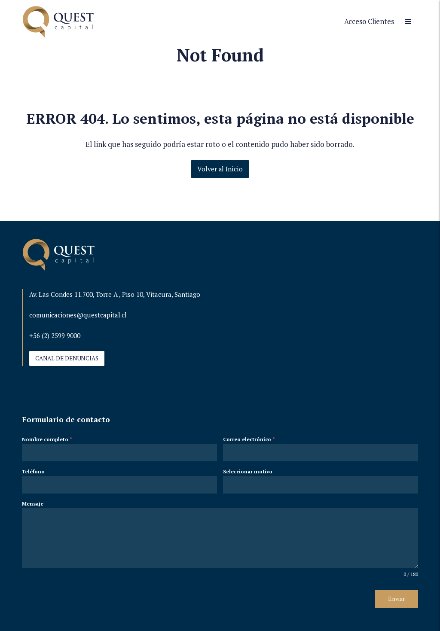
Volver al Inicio (219, 169)
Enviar (396, 598)
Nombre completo (47, 439)
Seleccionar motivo (247, 471)
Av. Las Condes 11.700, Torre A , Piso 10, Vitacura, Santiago (114, 294)
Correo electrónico (249, 439)
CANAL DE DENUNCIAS (66, 358)
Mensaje (32, 503)
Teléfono (33, 471)
